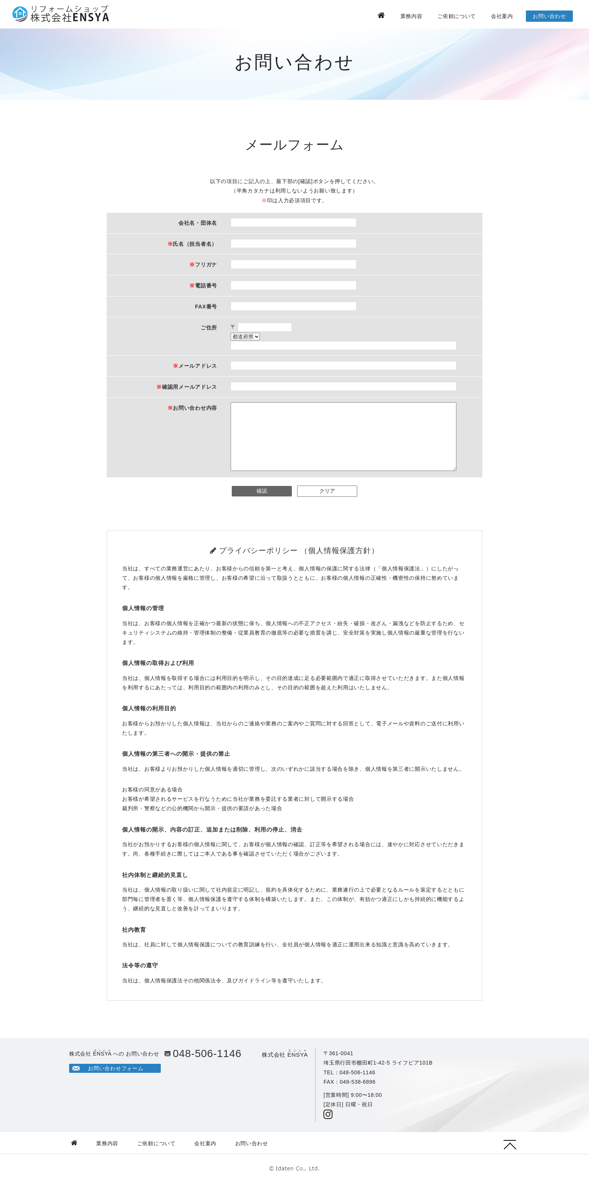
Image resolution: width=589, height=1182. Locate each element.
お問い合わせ (549, 16)
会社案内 (502, 16)
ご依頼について (456, 16)
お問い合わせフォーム (115, 1068)
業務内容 (411, 16)
